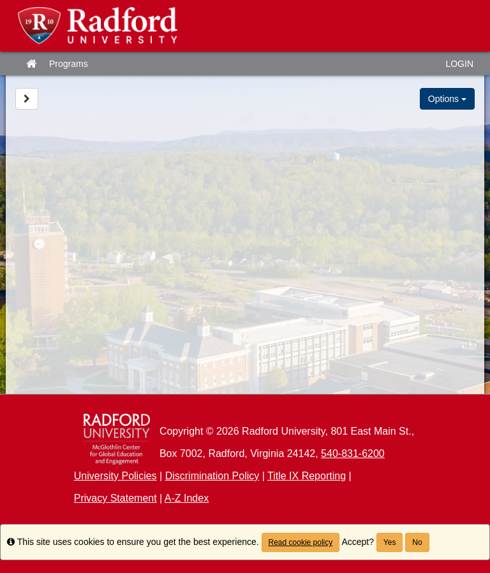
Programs (68, 64)
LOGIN (459, 64)
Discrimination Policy (212, 475)
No (417, 542)
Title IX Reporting (306, 475)
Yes (389, 542)
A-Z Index (187, 498)
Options (447, 99)
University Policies (115, 475)
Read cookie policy (301, 542)
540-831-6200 (353, 453)
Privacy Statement (115, 498)
